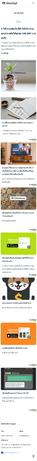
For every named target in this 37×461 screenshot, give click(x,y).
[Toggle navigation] (33, 3)
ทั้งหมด (18, 21)
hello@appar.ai (24, 436)
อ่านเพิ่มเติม (4, 53)
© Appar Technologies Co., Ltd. (11, 452)
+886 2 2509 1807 (7, 436)
